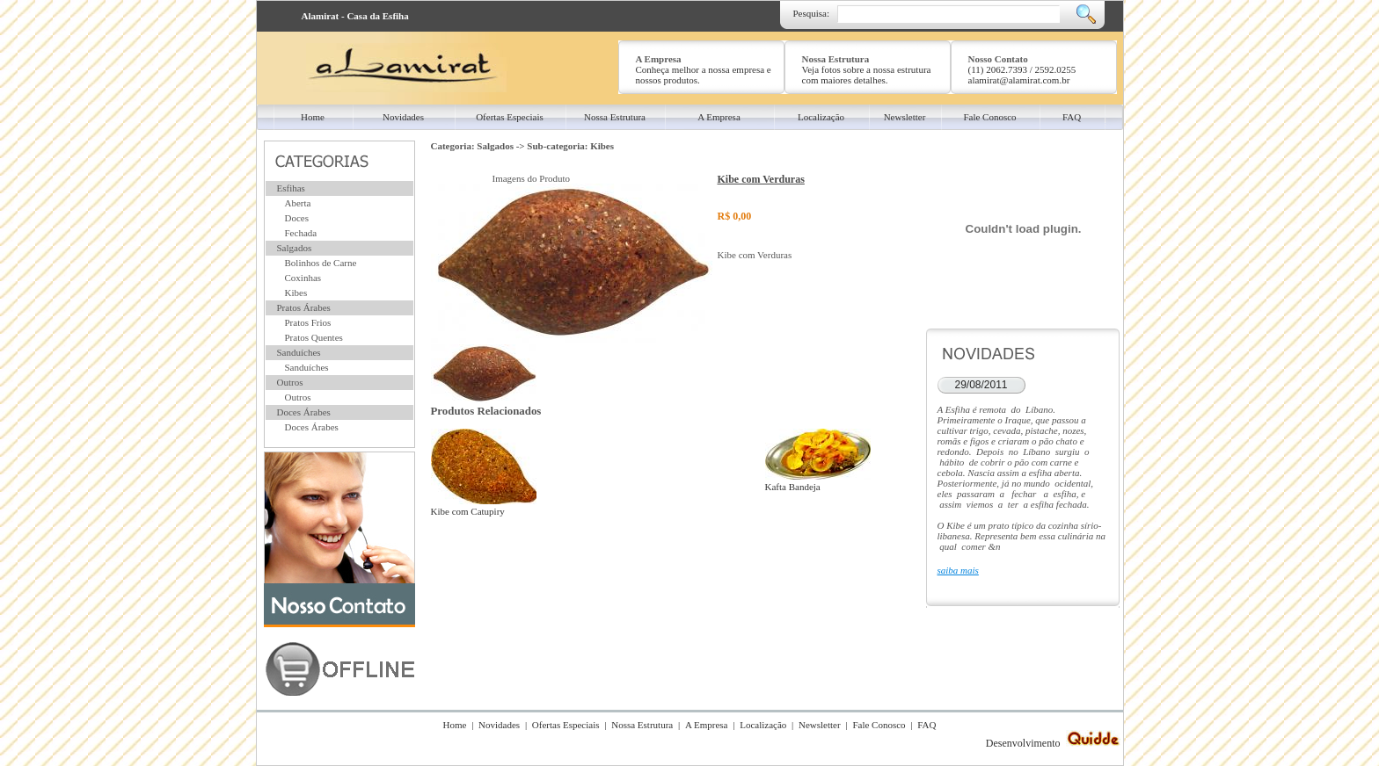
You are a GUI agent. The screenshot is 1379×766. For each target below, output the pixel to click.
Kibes (296, 292)
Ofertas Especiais (566, 724)
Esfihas (291, 188)
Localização (763, 724)
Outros (290, 382)
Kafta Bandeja (818, 481)
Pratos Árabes (304, 307)
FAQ (926, 724)
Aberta (298, 203)
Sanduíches (299, 352)
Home (455, 724)
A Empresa (706, 724)
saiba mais (958, 570)
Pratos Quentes (314, 337)
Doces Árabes (304, 412)
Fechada (301, 233)
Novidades (499, 724)
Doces (297, 218)
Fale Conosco (878, 724)
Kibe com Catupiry (483, 506)
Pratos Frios (308, 322)
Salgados (294, 247)
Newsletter (820, 724)
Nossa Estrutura (642, 724)
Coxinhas (303, 277)
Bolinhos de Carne (321, 262)
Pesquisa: (811, 13)
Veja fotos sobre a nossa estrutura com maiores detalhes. (866, 74)
